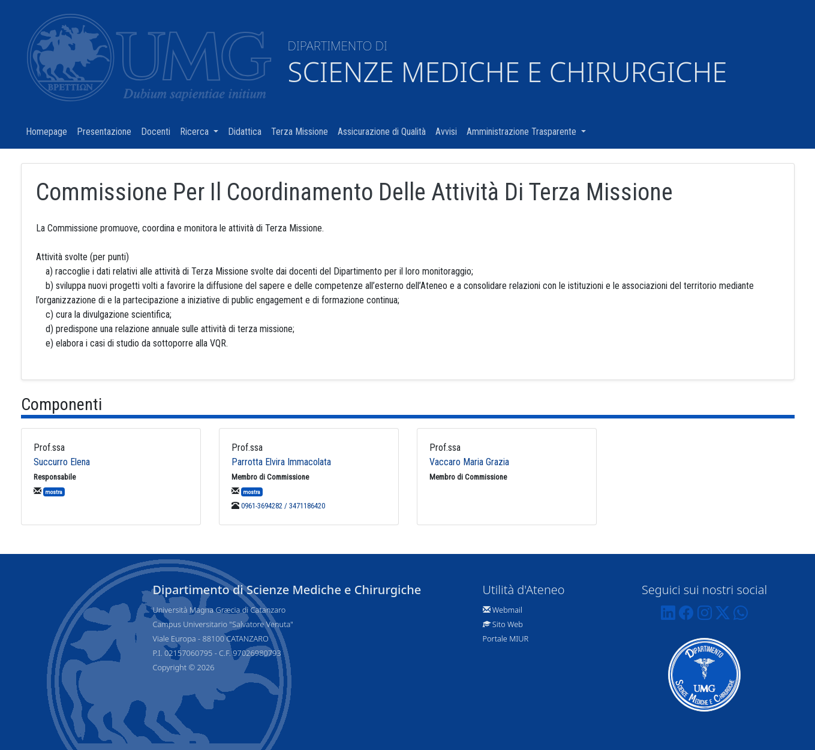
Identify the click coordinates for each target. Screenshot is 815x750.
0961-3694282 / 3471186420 (283, 505)
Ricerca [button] (201, 131)
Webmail (507, 609)
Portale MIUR (506, 638)
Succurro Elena (62, 462)
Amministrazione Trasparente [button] (529, 131)
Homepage (49, 131)
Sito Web (507, 624)
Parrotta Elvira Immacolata (281, 462)
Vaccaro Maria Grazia (469, 462)
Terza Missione (302, 131)
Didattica (247, 131)
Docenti (158, 131)
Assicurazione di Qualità (384, 131)
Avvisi (448, 131)
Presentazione (106, 131)
